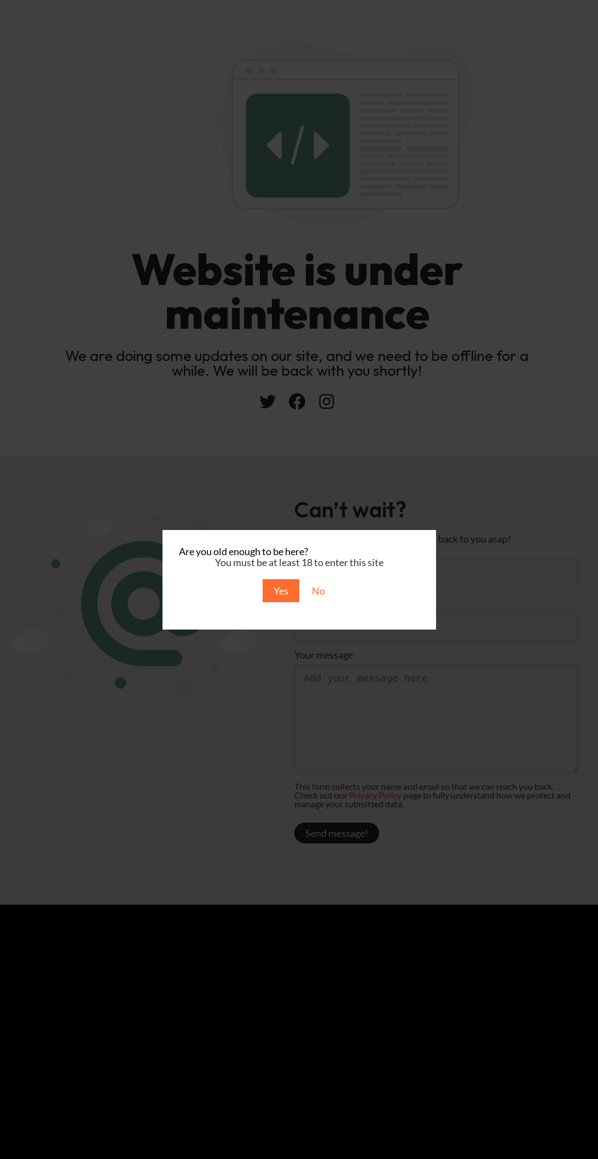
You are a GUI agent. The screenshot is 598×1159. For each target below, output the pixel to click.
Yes (281, 591)
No (318, 591)
